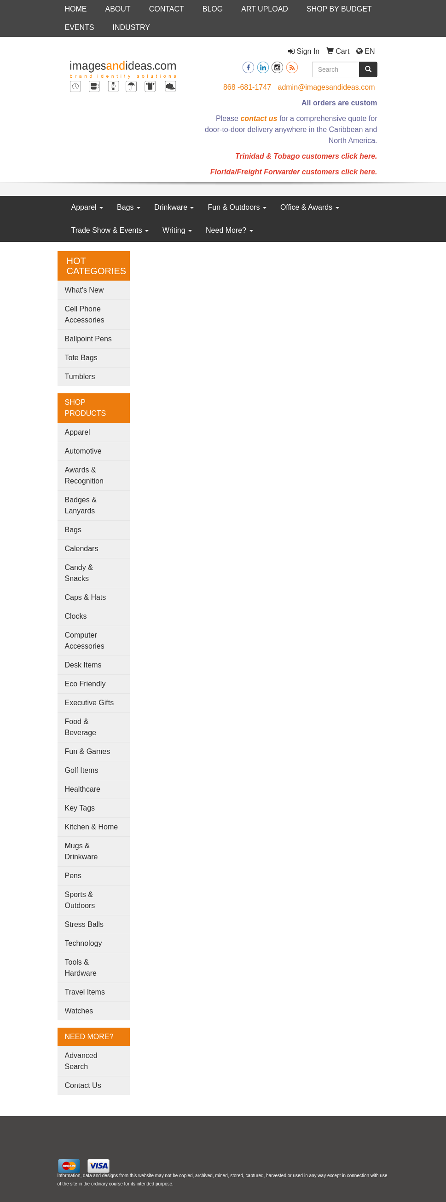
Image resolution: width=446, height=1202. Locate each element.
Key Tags (80, 808)
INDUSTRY (132, 27)
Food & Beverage (81, 727)
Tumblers (80, 376)
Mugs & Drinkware (81, 851)
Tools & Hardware (81, 967)
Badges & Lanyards (81, 505)
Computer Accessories (84, 640)
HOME (76, 9)
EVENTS (79, 27)
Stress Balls (84, 924)
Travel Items (85, 992)
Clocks (76, 616)
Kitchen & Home (91, 827)
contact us (258, 118)
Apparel (87, 207)
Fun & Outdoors (237, 207)
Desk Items (83, 665)
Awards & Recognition (84, 475)
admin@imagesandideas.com (326, 87)
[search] (368, 69)
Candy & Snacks (79, 573)
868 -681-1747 (247, 87)
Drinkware (174, 207)
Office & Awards (309, 207)
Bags (128, 207)
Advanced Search (81, 1061)
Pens (73, 876)
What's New (84, 290)
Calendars (81, 548)
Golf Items (81, 770)
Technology (83, 943)
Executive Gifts (89, 703)
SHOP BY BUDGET (339, 9)
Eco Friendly (85, 684)
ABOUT (118, 9)
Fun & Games (87, 751)
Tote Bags (81, 358)
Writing (177, 230)
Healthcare (82, 789)
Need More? (229, 230)
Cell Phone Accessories (84, 314)
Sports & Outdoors (80, 900)
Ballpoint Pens (88, 339)
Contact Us (83, 1085)
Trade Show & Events (110, 230)
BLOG (213, 9)
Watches (79, 1011)
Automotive (83, 451)
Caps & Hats (85, 597)
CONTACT (166, 9)
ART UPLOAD (264, 9)
